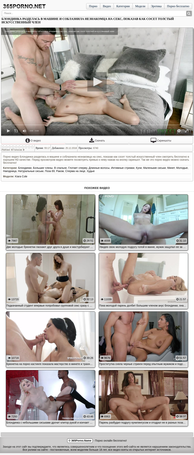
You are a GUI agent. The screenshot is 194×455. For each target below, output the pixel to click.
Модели (140, 6)
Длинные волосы (99, 167)
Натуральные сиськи (31, 171)
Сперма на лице (75, 171)
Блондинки (25, 167)
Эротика (156, 6)
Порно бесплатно (178, 6)
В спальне (60, 167)
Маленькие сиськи (154, 167)
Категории (123, 6)
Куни (139, 167)
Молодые (182, 167)
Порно (93, 6)
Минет (171, 167)
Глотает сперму (77, 167)
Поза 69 (50, 171)
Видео (107, 6)
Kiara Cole (21, 176)
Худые (91, 171)
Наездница (9, 171)
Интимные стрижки (122, 167)
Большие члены (43, 167)
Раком (60, 171)
